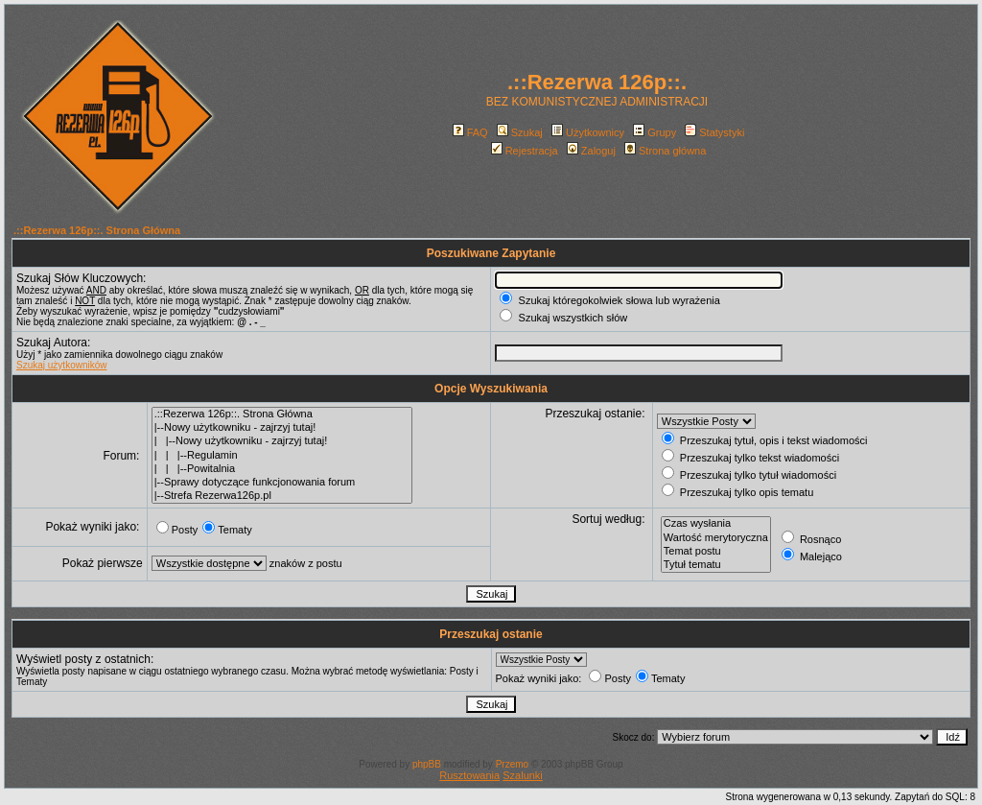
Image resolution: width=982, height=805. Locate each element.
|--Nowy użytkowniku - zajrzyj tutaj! (281, 428)
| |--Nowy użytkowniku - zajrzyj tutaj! (281, 441)
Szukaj (520, 132)
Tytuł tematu (716, 565)
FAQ (470, 132)
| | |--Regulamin (281, 455)
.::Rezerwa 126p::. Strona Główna (96, 230)
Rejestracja (524, 150)
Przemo (512, 764)
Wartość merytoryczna (716, 538)
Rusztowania (469, 775)
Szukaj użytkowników (61, 365)
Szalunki (523, 775)
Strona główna (665, 150)
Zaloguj (591, 150)
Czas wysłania (716, 524)
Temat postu (716, 551)
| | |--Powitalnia (281, 469)
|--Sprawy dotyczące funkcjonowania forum (281, 482)
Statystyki (714, 132)
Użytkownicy (587, 132)
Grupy (654, 132)
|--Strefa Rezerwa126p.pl (281, 496)
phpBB (426, 764)
